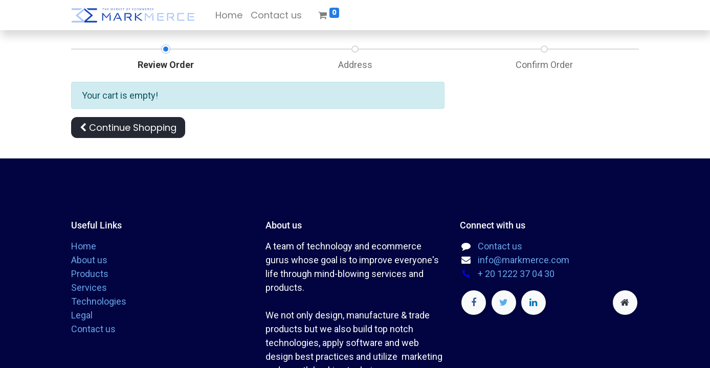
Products (89, 273)
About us (89, 260)
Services (89, 287)
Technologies (98, 301)
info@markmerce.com (523, 260)
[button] (128, 127)
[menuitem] (229, 15)
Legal (82, 315)
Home (83, 246)
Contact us (93, 329)
